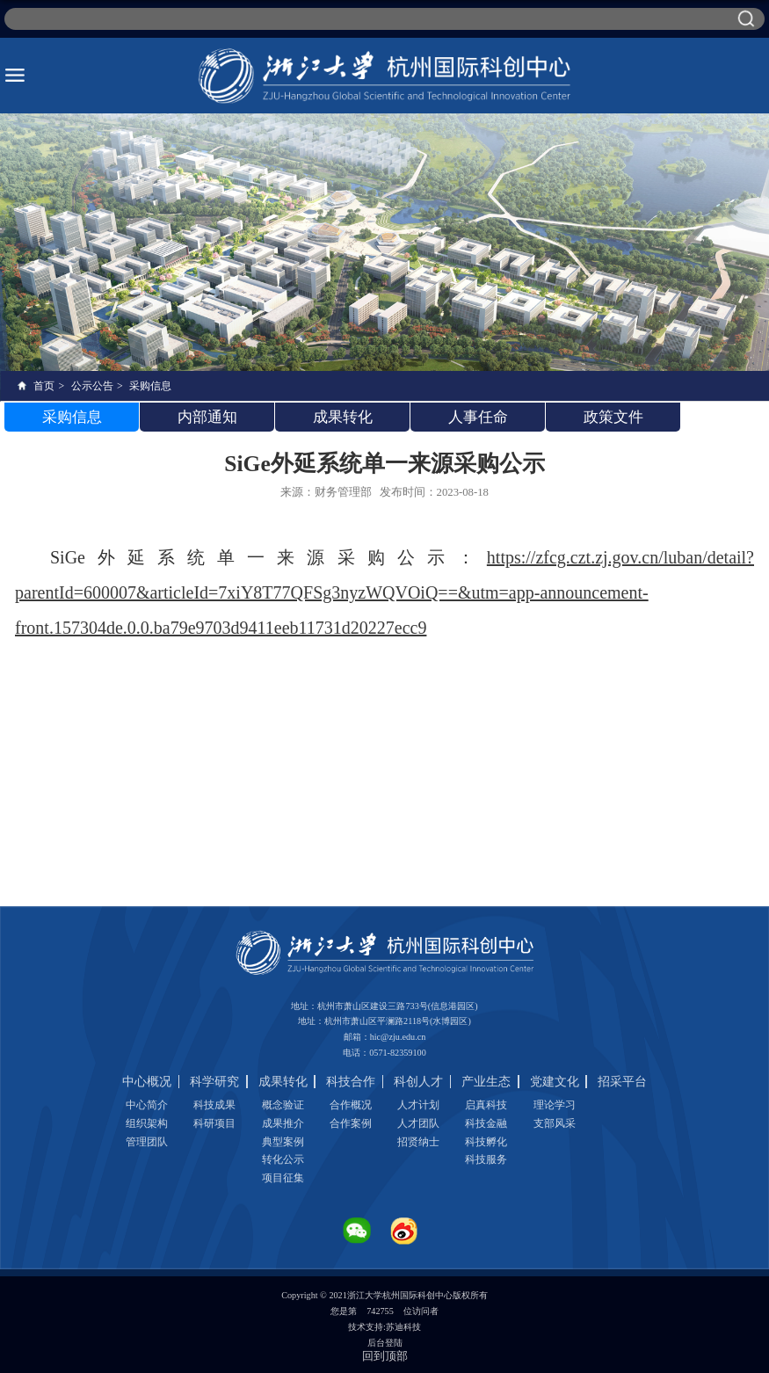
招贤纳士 (418, 1142)
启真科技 (486, 1105)
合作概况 (351, 1105)
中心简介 (147, 1105)
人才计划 (418, 1105)
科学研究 (214, 1081)
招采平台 (622, 1081)
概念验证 (283, 1105)
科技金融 (486, 1123)
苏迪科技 (403, 1327)
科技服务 (486, 1159)
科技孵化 (486, 1142)
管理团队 (147, 1142)
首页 (43, 386)
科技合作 (350, 1081)
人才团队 (418, 1123)
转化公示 (283, 1159)
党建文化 (554, 1081)
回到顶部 (385, 1356)
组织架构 (147, 1123)
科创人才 (418, 1081)
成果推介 (283, 1123)
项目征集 (283, 1178)
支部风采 (554, 1123)
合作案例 (351, 1123)
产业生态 (486, 1081)
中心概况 (146, 1081)
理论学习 (554, 1105)
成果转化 (283, 1081)
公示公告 (92, 386)
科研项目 (214, 1123)
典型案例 (283, 1142)
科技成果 (214, 1105)
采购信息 (150, 386)
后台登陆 (385, 1343)
